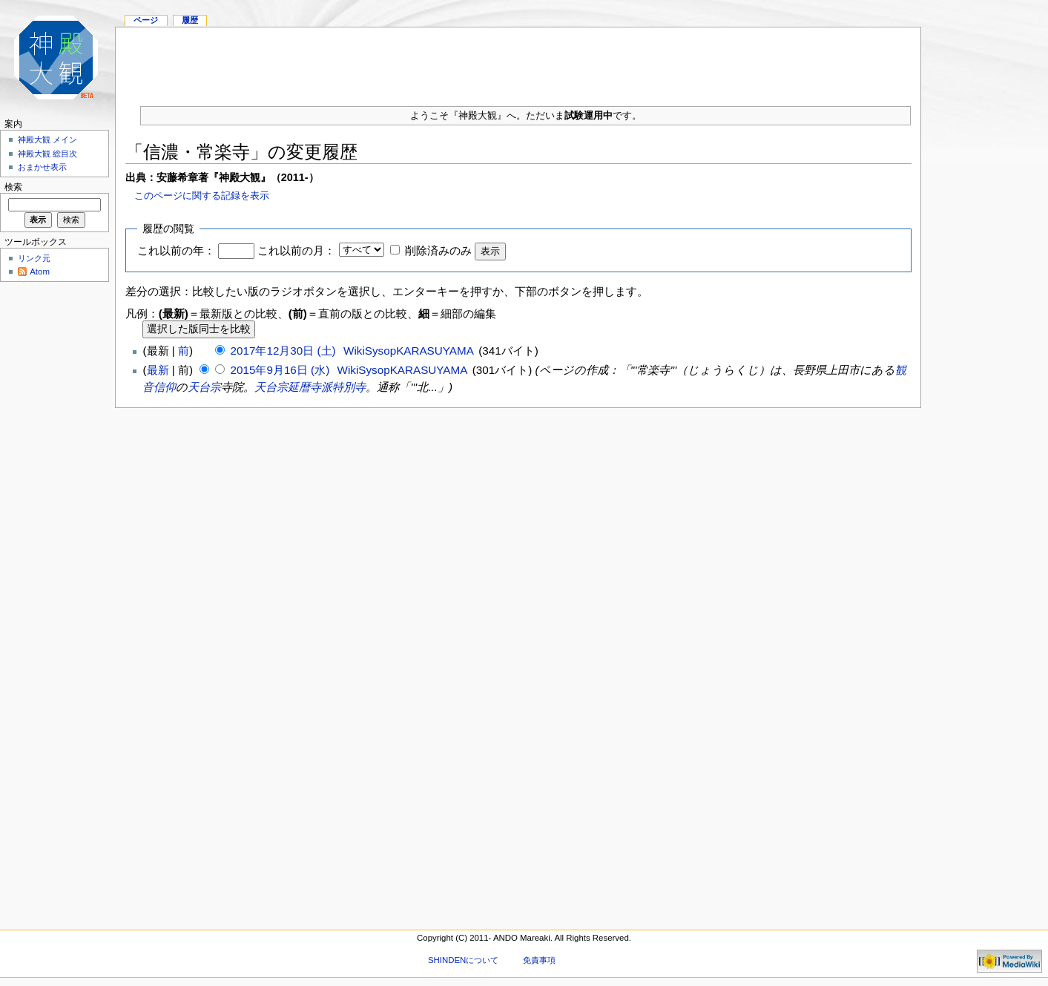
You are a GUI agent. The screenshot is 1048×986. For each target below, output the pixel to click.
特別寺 (349, 387)
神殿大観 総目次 (47, 153)
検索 (13, 187)
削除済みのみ (438, 250)
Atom (40, 271)
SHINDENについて (463, 960)
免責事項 (539, 960)
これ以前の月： (296, 250)
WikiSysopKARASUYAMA (408, 350)
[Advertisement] (518, 60)
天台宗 (204, 387)
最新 (158, 370)
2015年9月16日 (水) (282, 370)
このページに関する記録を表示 (201, 195)
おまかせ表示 (42, 166)
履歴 (190, 20)
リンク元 (34, 258)
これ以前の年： (176, 250)
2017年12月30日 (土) (285, 350)
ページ (146, 20)
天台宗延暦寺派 (293, 387)
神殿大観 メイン (47, 139)
